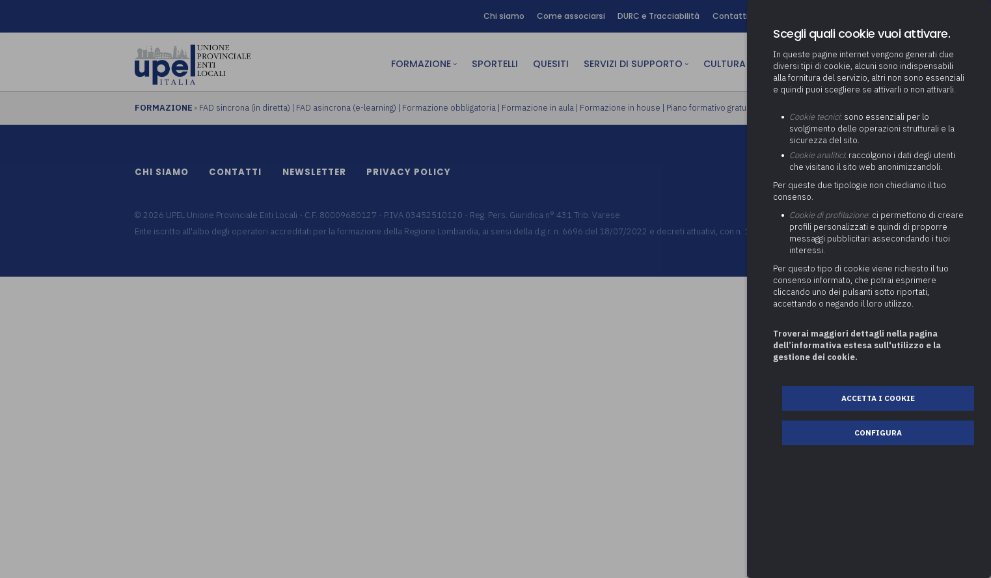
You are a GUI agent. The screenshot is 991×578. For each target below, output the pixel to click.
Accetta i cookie (878, 398)
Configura (878, 432)
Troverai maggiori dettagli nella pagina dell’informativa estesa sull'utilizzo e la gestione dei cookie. (857, 345)
